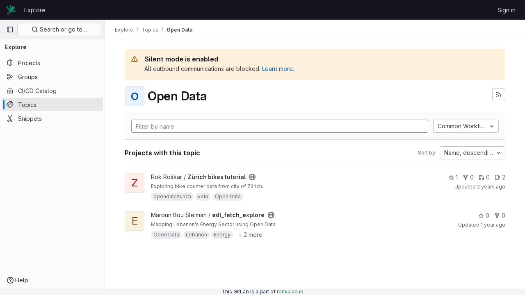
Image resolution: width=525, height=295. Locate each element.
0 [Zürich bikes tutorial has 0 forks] (468, 177)
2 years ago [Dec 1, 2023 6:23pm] (491, 187)
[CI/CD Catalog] (52, 90)
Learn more (277, 68)
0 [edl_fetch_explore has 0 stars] (483, 215)
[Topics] (52, 104)
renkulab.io (290, 291)
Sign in (507, 10)
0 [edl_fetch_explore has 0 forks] (499, 215)
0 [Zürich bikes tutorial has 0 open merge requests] (484, 177)
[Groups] (52, 76)
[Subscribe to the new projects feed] (498, 94)
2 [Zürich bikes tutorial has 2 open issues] (500, 177)
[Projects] (52, 62)
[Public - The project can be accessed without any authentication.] (252, 177)
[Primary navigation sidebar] (9, 29)
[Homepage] (11, 9)
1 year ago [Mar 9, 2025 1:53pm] (493, 225)
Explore (35, 10)
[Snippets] (52, 118)
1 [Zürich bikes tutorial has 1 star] (453, 177)
